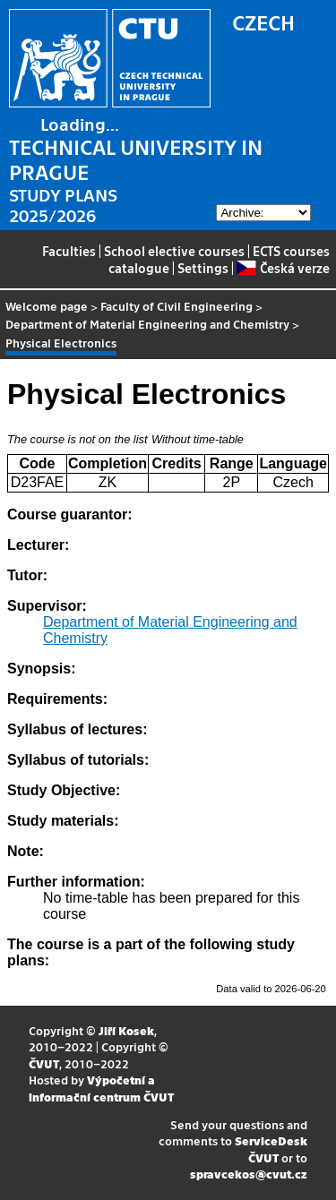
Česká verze (283, 268)
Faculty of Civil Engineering (176, 306)
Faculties (69, 251)
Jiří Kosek (126, 1030)
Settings (202, 268)
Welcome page (46, 306)
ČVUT (44, 1063)
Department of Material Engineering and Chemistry (147, 323)
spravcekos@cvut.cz (248, 1173)
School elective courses (174, 251)
